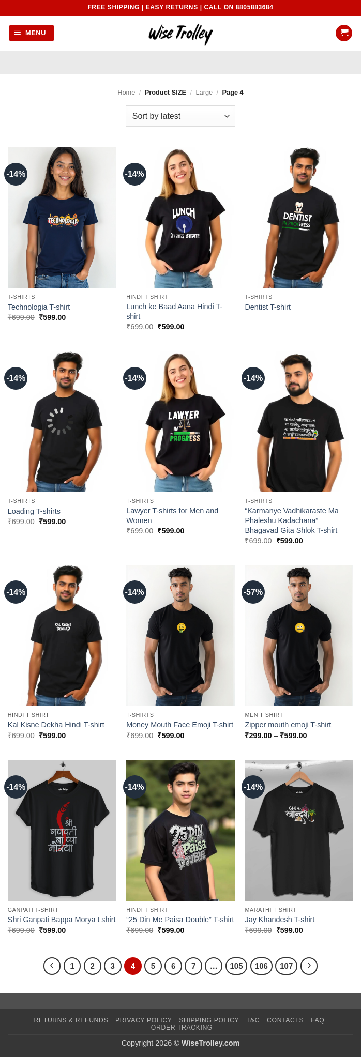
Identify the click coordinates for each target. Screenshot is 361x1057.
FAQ (317, 1020)
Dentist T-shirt (268, 307)
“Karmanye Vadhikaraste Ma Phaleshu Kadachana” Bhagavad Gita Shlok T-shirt (291, 520)
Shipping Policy (209, 1020)
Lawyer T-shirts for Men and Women (172, 516)
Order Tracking (182, 1027)
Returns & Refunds (71, 1020)
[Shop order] (180, 115)
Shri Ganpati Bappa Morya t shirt (62, 919)
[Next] (309, 966)
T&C (253, 1020)
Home (126, 92)
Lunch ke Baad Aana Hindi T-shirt (174, 311)
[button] (31, 33)
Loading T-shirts (34, 511)
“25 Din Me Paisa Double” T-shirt (180, 919)
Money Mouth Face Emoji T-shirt (179, 725)
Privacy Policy (143, 1020)
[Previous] (52, 966)
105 (236, 965)
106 (261, 965)
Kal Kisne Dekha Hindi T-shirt (56, 725)
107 (286, 965)
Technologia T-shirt (39, 307)
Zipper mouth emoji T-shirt (288, 725)
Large (204, 92)
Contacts (285, 1020)
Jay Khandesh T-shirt (279, 919)
